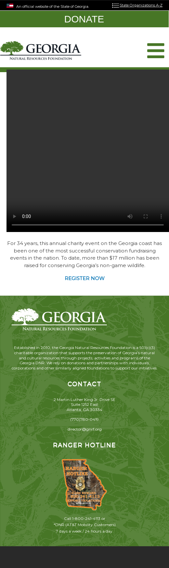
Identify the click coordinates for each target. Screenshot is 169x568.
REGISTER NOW (85, 278)
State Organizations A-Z (141, 5)
